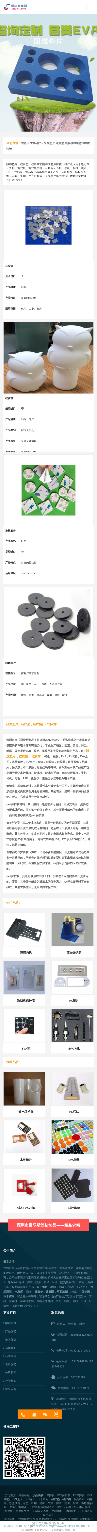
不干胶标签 (60, 1519)
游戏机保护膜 (26, 1000)
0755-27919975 (80, 1350)
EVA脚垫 (74, 1160)
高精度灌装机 (44, 1519)
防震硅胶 (35, 143)
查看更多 (32, 1306)
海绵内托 (26, 952)
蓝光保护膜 (74, 952)
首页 (24, 143)
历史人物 (41, 1523)
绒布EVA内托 (26, 1208)
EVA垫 (26, 1048)
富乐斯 (61, 1523)
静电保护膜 (26, 1112)
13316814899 (79, 1361)
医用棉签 (73, 1519)
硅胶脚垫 (74, 1208)
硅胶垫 (51, 1523)
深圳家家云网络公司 (63, 1530)
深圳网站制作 (26, 1519)
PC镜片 (74, 1000)
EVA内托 (74, 1048)
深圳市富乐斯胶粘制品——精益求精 (48, 1218)
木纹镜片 (26, 1160)
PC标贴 (74, 1112)
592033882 (78, 1377)
